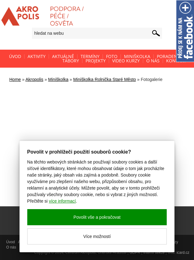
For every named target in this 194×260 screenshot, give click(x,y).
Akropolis (34, 79)
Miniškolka (58, 79)
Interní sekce (154, 252)
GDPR (135, 252)
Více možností (97, 236)
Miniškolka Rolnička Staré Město (104, 79)
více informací (62, 201)
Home (15, 79)
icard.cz (183, 252)
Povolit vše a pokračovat (97, 217)
